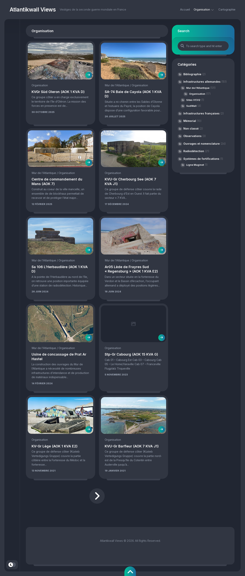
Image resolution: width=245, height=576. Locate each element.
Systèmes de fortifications (201, 158)
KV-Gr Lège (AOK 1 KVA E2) (55, 446)
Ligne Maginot (195, 164)
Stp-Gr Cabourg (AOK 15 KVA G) (131, 354)
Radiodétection (193, 151)
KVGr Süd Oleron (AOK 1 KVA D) (58, 92)
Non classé (191, 128)
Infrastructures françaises (201, 113)
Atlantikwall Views (33, 9)
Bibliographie (192, 74)
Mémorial (189, 120)
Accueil (185, 9)
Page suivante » (97, 496)
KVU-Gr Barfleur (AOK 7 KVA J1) (132, 446)
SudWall (191, 105)
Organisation (202, 9)
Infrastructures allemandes (201, 81)
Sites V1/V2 (193, 99)
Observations (192, 136)
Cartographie (226, 9)
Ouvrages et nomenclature (201, 143)
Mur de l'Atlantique (117, 85)
